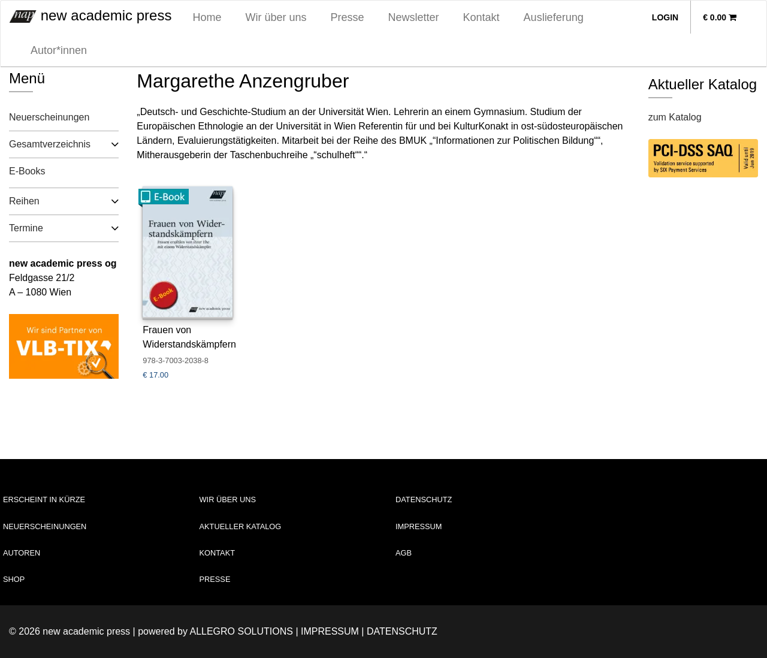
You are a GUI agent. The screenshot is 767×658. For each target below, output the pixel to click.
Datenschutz (423, 499)
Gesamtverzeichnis (49, 144)
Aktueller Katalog (241, 526)
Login (665, 17)
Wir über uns (275, 17)
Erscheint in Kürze (44, 499)
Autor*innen (59, 50)
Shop (14, 579)
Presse (347, 17)
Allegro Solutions (241, 631)
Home (206, 17)
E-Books (27, 171)
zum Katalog (675, 117)
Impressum (418, 526)
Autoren (21, 552)
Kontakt (481, 17)
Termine (26, 228)
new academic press (90, 15)
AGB (403, 552)
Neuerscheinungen (49, 117)
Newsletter (413, 17)
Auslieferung (554, 17)
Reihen (24, 201)
